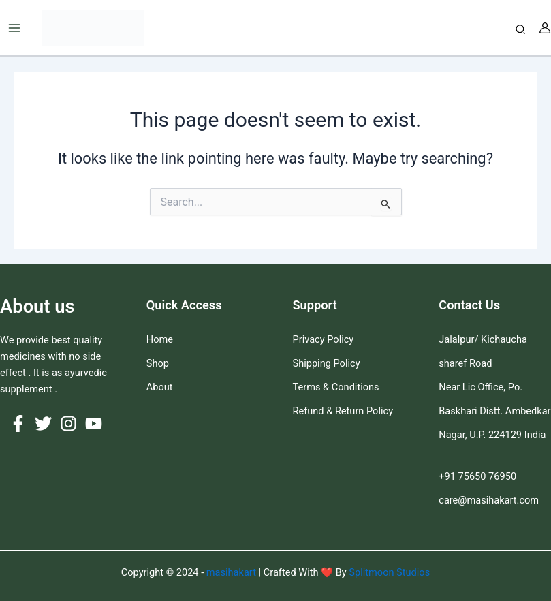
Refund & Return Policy (343, 411)
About (159, 387)
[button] (521, 29)
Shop (157, 363)
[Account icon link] (545, 28)
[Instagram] (68, 423)
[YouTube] (93, 423)
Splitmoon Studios (388, 572)
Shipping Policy (326, 363)
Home (159, 339)
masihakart (232, 572)
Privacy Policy (323, 339)
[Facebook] (18, 423)
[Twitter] (43, 423)
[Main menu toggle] (14, 28)
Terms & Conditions (336, 387)
